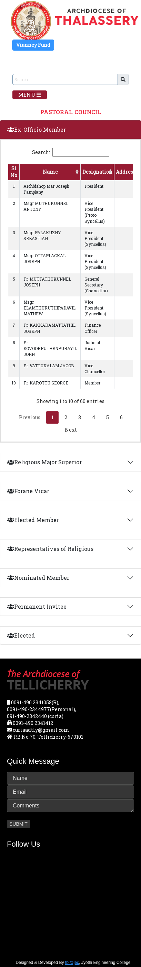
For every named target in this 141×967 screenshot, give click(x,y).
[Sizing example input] (65, 79)
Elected (21, 635)
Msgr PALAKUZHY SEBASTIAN (42, 235)
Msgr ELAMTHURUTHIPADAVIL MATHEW (49, 307)
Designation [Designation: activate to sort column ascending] (97, 172)
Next (71, 429)
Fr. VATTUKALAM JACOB (48, 365)
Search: (70, 152)
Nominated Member (38, 577)
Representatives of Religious (50, 548)
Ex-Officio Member (36, 129)
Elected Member (33, 519)
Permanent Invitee (37, 606)
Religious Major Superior (44, 462)
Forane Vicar (28, 491)
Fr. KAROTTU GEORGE (45, 382)
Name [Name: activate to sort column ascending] (50, 172)
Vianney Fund (33, 45)
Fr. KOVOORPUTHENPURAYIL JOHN (50, 348)
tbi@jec (72, 962)
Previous (29, 417)
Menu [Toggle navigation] (29, 94)
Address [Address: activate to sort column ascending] (125, 172)
